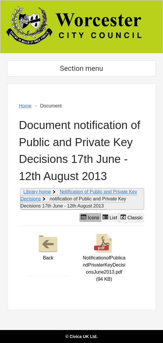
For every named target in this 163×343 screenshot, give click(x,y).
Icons (90, 217)
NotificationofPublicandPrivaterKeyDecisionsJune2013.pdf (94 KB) (104, 257)
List (110, 217)
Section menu (81, 68)
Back (48, 246)
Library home (37, 191)
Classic (132, 217)
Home (25, 105)
